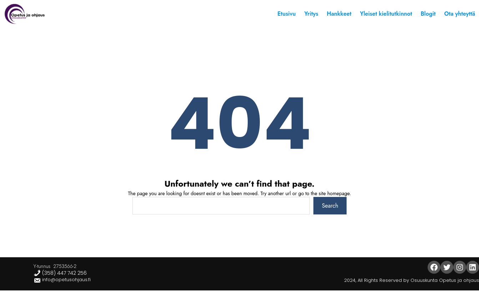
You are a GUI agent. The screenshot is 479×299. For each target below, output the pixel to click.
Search (330, 206)
